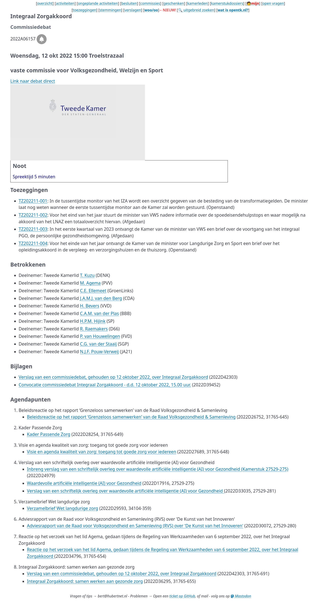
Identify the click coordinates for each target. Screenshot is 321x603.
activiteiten (65, 3)
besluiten (129, 3)
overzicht (45, 3)
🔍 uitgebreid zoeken (196, 9)
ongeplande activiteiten (98, 3)
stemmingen (110, 9)
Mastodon (241, 595)
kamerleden (197, 3)
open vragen (273, 3)
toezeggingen (84, 9)
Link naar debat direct (32, 81)
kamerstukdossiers (227, 3)
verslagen (132, 9)
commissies (150, 3)
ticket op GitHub (182, 595)
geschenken (173, 3)
